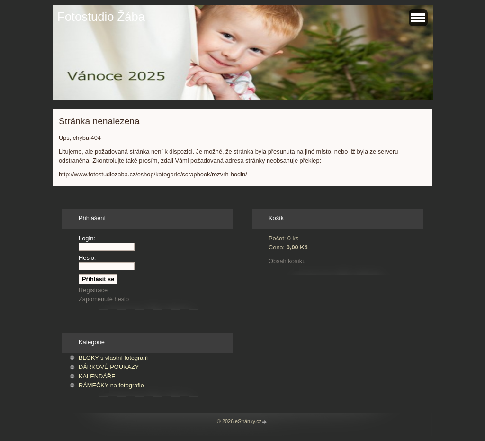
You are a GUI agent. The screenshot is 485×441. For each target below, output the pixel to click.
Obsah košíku (287, 261)
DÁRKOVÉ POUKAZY (109, 366)
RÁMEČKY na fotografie (111, 385)
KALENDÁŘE (97, 376)
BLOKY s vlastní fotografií (113, 357)
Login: (87, 238)
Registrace (93, 290)
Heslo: (87, 257)
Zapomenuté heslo (104, 299)
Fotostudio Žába (101, 16)
